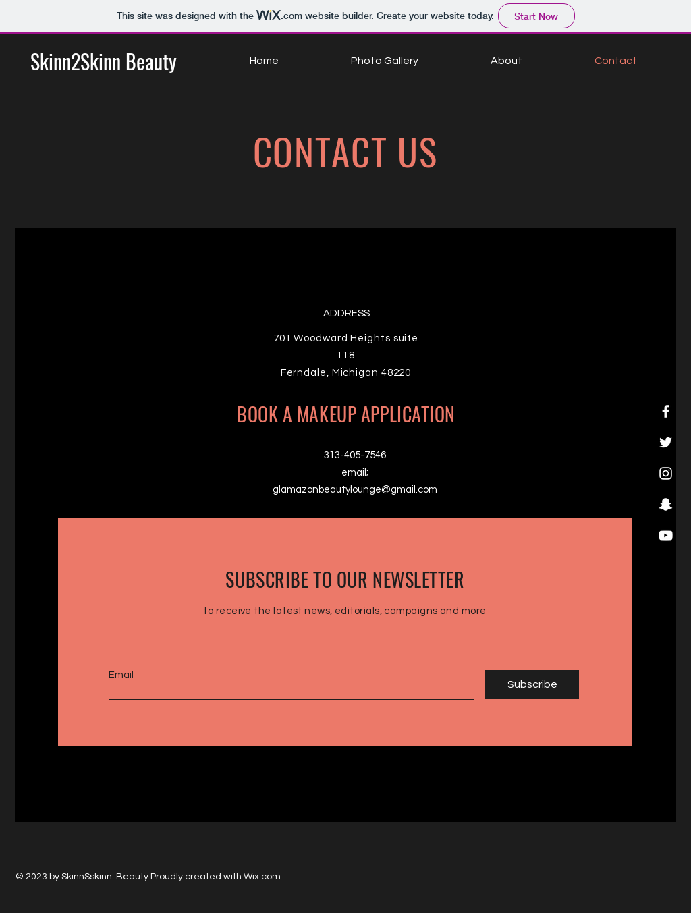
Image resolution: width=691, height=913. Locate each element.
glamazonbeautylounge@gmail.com (355, 490)
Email (121, 675)
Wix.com (262, 876)
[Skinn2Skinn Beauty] (103, 61)
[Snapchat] (665, 504)
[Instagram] (665, 473)
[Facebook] (665, 411)
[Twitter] (665, 442)
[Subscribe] (532, 684)
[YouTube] (665, 535)
